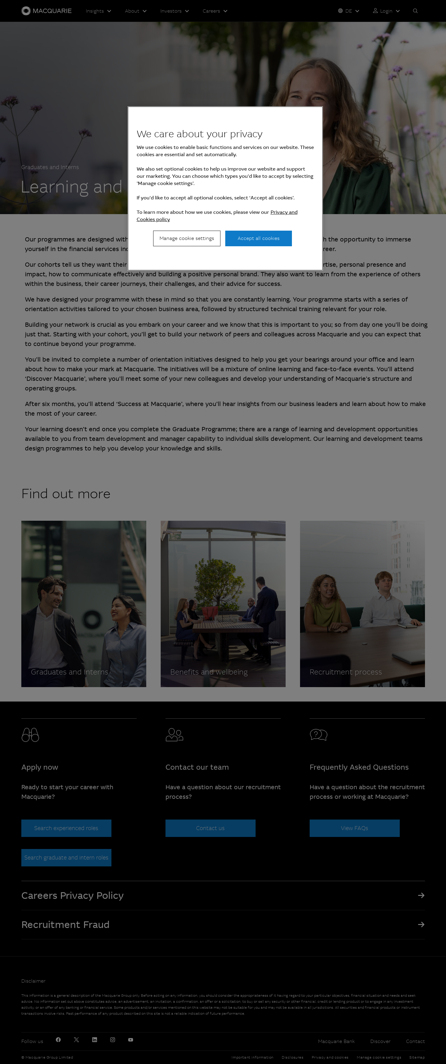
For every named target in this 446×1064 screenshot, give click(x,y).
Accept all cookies (259, 238)
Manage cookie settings (186, 238)
